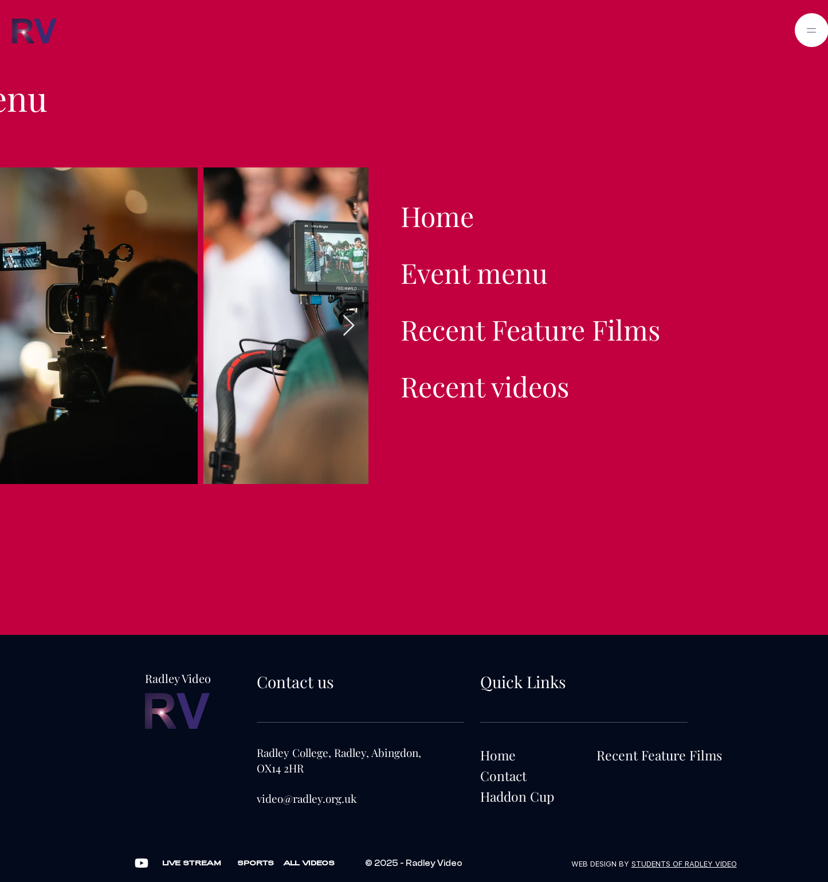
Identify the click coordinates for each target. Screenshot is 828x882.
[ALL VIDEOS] (309, 863)
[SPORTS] (255, 863)
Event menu (474, 272)
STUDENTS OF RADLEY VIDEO (684, 864)
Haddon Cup (517, 796)
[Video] (141, 863)
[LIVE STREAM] (192, 863)
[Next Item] (348, 326)
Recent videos (485, 386)
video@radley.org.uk (306, 798)
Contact (503, 776)
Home (437, 215)
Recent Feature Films (530, 329)
